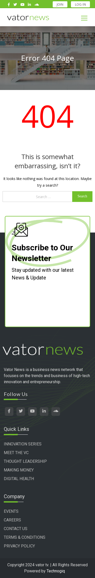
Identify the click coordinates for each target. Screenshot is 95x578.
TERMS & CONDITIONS (24, 537)
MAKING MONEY (19, 470)
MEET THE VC (16, 452)
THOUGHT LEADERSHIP (25, 461)
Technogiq (56, 571)
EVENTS (11, 511)
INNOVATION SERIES (23, 444)
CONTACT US (15, 528)
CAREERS (12, 520)
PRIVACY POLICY (19, 546)
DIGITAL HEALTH (19, 478)
